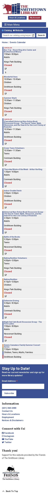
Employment (8, 417)
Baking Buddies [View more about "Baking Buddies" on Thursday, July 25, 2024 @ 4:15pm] (10, 279)
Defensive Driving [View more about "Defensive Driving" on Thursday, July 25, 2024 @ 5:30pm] (11, 301)
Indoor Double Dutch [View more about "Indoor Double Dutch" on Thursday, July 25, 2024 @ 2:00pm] (13, 191)
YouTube (7, 439)
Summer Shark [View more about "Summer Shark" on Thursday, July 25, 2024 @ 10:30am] (10, 98)
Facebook (8, 433)
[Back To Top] (24, 491)
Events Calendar (18, 42)
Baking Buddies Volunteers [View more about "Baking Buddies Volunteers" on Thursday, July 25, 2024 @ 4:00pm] (15, 258)
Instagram (8, 436)
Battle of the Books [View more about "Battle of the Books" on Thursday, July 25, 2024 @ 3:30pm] (12, 237)
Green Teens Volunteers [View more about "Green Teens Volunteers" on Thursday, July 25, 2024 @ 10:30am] (14, 148)
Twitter (7, 442)
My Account (35, 18)
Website (19, 30)
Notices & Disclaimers (12, 420)
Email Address (10, 381)
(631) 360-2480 (9, 408)
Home (5, 42)
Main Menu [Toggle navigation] (12, 24)
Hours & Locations (17, 18)
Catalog (8, 30)
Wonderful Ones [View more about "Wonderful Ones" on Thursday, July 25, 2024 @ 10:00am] (11, 77)
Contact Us (7, 411)
